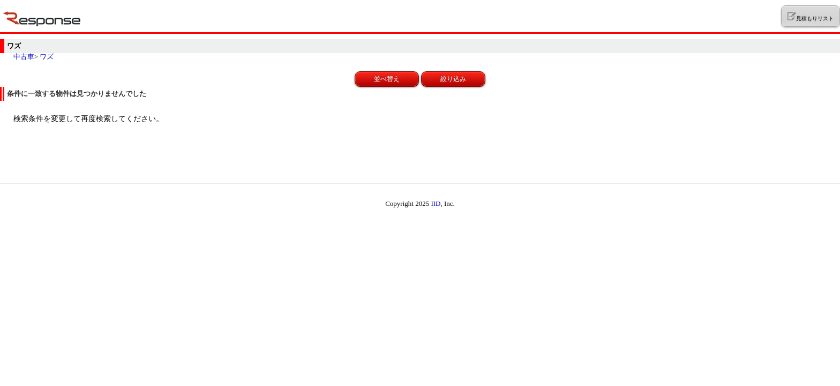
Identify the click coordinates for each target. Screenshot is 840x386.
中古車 (23, 57)
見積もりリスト (810, 16)
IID (435, 203)
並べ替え (387, 79)
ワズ (47, 57)
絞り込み (453, 79)
